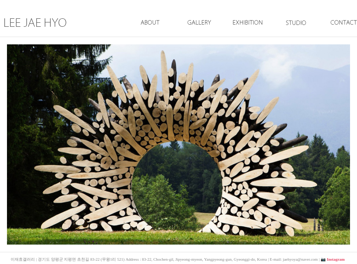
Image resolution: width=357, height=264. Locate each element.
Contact (336, 30)
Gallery (198, 30)
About (150, 30)
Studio (294, 30)
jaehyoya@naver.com (300, 259)
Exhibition (247, 30)
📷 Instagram (333, 259)
